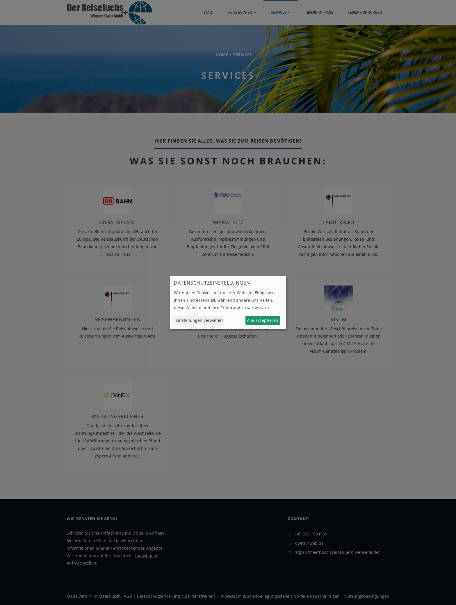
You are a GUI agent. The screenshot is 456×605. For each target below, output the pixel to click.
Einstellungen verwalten (199, 320)
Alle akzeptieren (262, 320)
